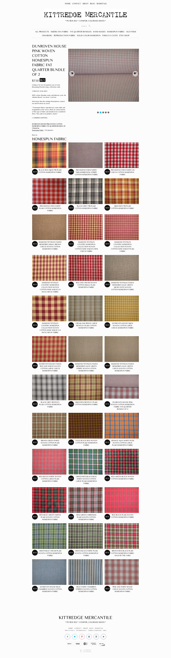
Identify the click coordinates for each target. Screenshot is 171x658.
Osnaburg (47, 35)
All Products (42, 32)
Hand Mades (99, 32)
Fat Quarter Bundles (80, 32)
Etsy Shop (124, 35)
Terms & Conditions (94, 630)
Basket (101, 4)
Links (104, 630)
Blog (92, 4)
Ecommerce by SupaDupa (87, 651)
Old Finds (131, 32)
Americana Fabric (59, 32)
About (85, 4)
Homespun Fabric (116, 32)
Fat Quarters (49, 130)
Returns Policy (81, 630)
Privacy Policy (70, 630)
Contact (76, 4)
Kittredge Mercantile (85, 617)
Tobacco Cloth (110, 35)
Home (68, 4)
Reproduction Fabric (64, 35)
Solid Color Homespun (89, 35)
